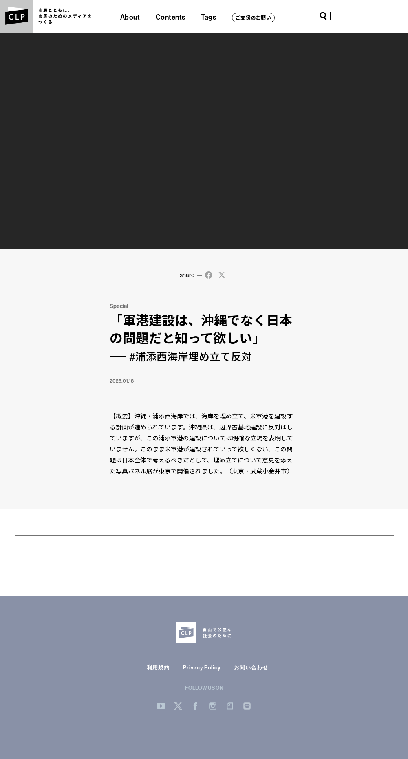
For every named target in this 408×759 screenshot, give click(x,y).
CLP (16, 16)
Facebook (359, 16)
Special (119, 306)
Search (323, 16)
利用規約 (158, 667)
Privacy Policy (202, 667)
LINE (390, 16)
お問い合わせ (251, 667)
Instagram (369, 16)
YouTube (340, 16)
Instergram (213, 706)
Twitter (350, 16)
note (379, 16)
